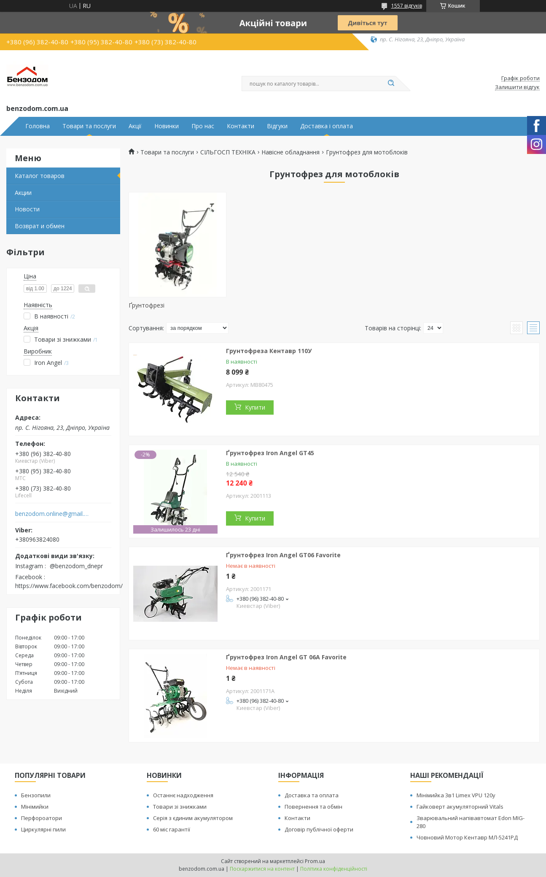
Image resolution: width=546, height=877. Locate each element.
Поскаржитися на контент (262, 868)
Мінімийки (34, 806)
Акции (23, 193)
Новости (27, 209)
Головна (37, 126)
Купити (255, 407)
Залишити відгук (517, 87)
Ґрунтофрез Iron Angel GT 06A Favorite (286, 657)
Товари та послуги (89, 126)
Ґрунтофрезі (146, 305)
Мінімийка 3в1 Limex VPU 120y (456, 795)
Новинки (166, 126)
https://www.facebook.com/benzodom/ (69, 586)
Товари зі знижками (180, 806)
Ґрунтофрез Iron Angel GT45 (270, 453)
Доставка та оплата (312, 795)
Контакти (240, 126)
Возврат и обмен (40, 226)
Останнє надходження (183, 795)
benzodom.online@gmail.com (52, 514)
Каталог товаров (40, 176)
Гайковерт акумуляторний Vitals (460, 806)
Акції (135, 126)
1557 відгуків (406, 5)
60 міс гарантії (171, 829)
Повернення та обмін (313, 806)
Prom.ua (315, 861)
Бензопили (36, 795)
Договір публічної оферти (319, 829)
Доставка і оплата (326, 126)
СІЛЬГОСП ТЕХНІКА (228, 152)
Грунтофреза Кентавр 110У (269, 351)
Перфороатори (41, 818)
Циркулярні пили (43, 829)
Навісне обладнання (290, 152)
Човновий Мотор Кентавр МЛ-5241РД (467, 837)
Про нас (202, 126)
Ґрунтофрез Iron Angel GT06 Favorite (283, 555)
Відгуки (277, 126)
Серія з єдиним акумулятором (193, 818)
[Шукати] (391, 83)
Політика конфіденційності (333, 868)
